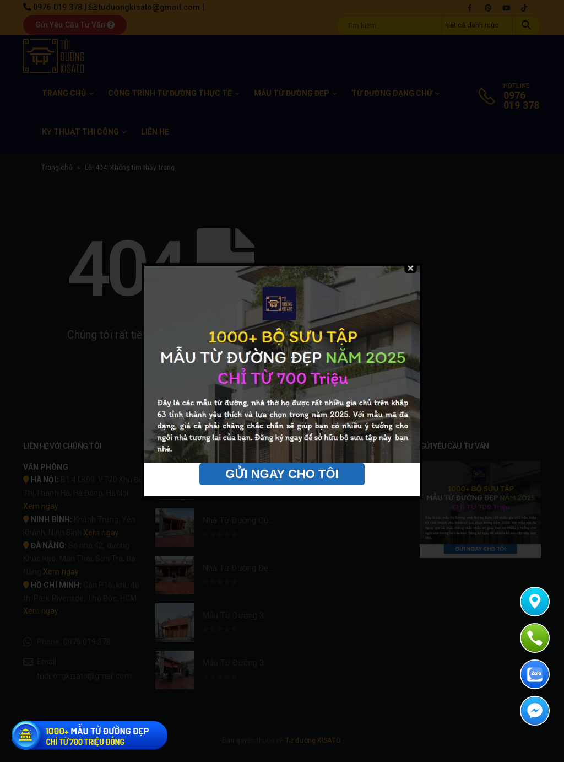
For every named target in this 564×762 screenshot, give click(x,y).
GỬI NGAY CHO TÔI (281, 474)
